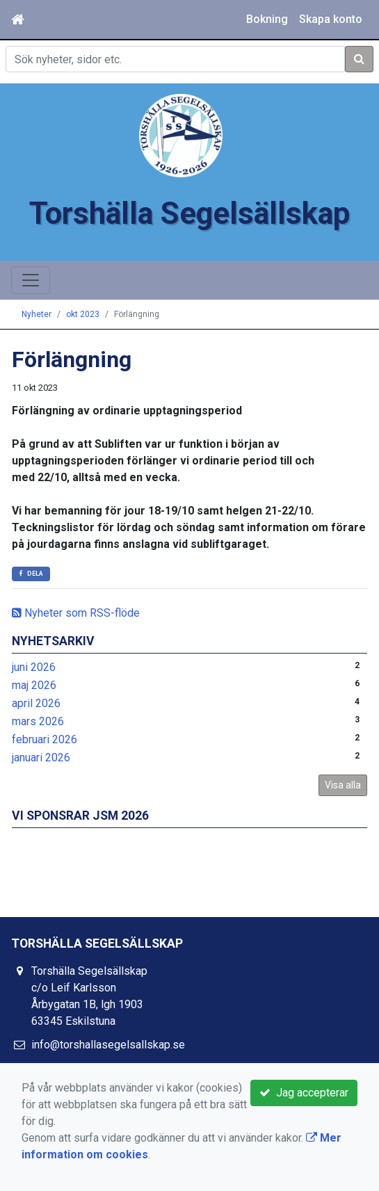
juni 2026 (34, 667)
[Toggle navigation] (30, 280)
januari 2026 (41, 757)
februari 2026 (44, 739)
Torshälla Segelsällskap (189, 214)
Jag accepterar (303, 1092)
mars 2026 (38, 721)
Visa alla (343, 785)
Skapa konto (330, 19)
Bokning (267, 19)
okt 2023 (82, 314)
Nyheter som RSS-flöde (76, 612)
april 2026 (36, 703)
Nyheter (36, 314)
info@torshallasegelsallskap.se (108, 1044)
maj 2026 (34, 685)
